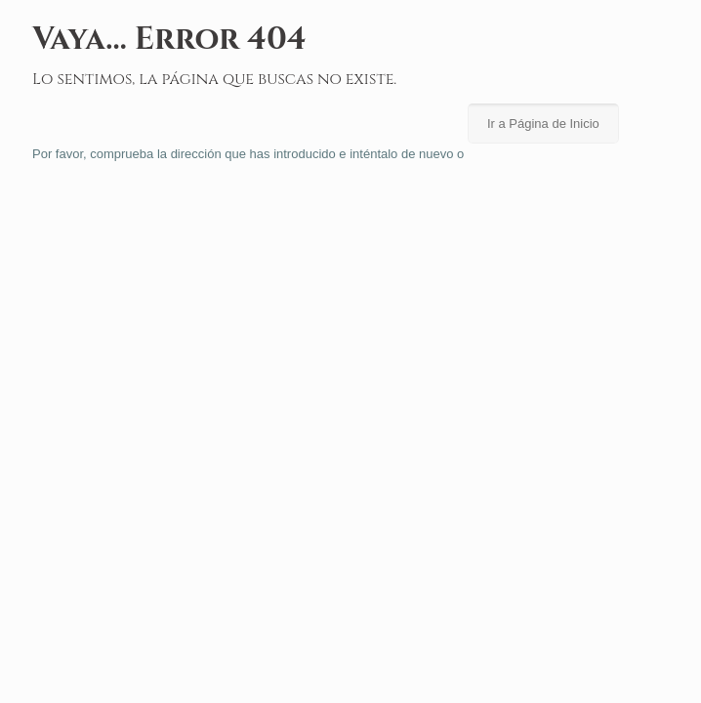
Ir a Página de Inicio (543, 123)
